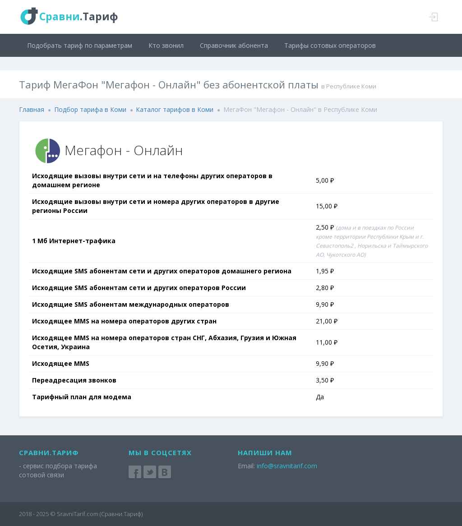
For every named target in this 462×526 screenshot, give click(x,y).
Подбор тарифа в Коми (90, 109)
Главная (31, 109)
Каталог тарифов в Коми (174, 109)
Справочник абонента (234, 45)
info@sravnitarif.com (287, 465)
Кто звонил (166, 45)
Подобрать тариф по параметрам (79, 45)
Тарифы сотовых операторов (330, 45)
